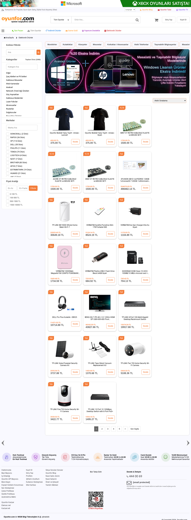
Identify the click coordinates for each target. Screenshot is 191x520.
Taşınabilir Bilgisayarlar (165, 44)
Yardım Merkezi (52, 485)
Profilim (29, 476)
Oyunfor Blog (51, 473)
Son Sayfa (135, 429)
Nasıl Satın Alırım (53, 476)
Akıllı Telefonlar (141, 44)
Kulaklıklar (68, 44)
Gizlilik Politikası (8, 494)
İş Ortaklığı (5, 476)
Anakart (9, 87)
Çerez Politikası (7, 491)
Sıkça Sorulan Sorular (54, 470)
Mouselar (97, 44)
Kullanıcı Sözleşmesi (34, 482)
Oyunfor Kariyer (7, 502)
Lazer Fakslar (11, 102)
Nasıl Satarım (51, 479)
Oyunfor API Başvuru (9, 479)
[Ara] (137, 19)
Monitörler (52, 44)
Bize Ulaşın (5, 482)
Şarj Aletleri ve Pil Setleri (16, 76)
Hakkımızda (6, 470)
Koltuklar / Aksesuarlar (117, 44)
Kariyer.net (5, 508)
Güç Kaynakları (12, 94)
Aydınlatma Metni (8, 497)
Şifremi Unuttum (32, 479)
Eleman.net (6, 505)
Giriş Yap (29, 473)
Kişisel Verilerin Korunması (12, 485)
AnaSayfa (10, 38)
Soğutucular (11, 112)
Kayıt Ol (29, 470)
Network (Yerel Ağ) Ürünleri (17, 91)
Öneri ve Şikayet (52, 482)
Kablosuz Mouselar (14, 80)
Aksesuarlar (11, 105)
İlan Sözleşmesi (7, 488)
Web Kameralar (12, 84)
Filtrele (33, 188)
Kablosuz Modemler (14, 98)
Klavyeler (82, 44)
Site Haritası (31, 485)
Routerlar (10, 109)
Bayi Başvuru (6, 473)
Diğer (8, 73)
